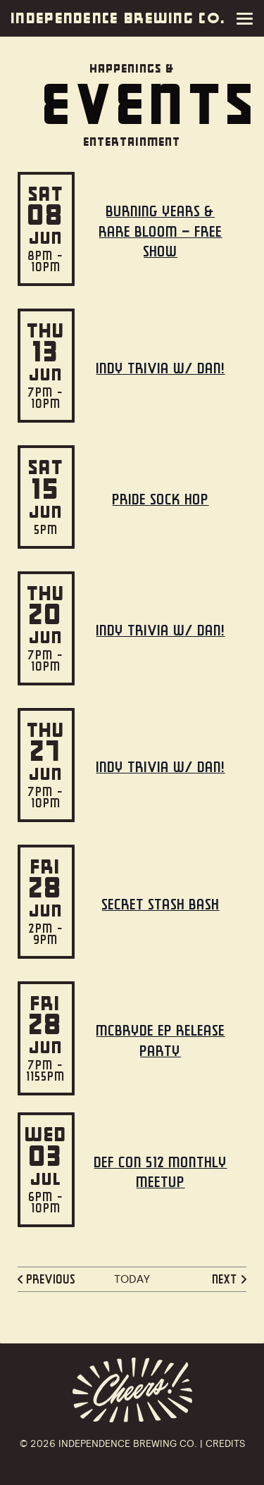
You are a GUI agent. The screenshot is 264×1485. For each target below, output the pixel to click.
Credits (225, 1443)
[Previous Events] (49, 1279)
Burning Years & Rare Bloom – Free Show (160, 231)
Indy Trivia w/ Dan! (160, 368)
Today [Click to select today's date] (132, 1279)
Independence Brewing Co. (118, 18)
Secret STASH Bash (161, 904)
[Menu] (247, 18)
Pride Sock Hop (161, 499)
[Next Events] (227, 1279)
